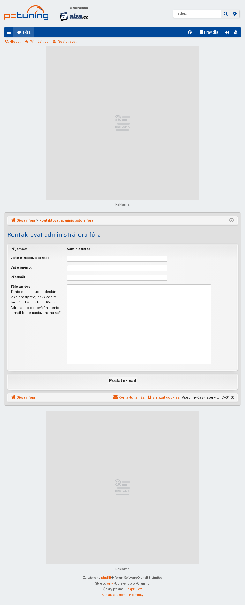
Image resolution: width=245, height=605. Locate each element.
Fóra (27, 32)
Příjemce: (19, 249)
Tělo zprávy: (21, 287)
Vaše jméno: (21, 267)
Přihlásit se (39, 42)
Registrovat (67, 42)
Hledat (15, 42)
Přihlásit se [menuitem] (228, 33)
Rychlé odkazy (9, 33)
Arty (110, 583)
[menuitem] (190, 32)
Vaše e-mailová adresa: (30, 258)
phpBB (106, 577)
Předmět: (18, 277)
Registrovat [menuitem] (237, 33)
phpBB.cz (134, 589)
